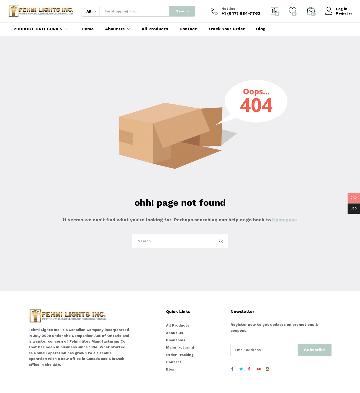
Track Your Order (226, 29)
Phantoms (175, 340)
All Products (155, 29)
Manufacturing (180, 347)
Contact (188, 29)
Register (344, 13)
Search (182, 11)
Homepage (284, 219)
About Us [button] (115, 29)
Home (88, 29)
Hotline (228, 8)
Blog (260, 29)
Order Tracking (180, 355)
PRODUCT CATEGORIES (37, 28)
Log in (336, 9)
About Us (174, 333)
